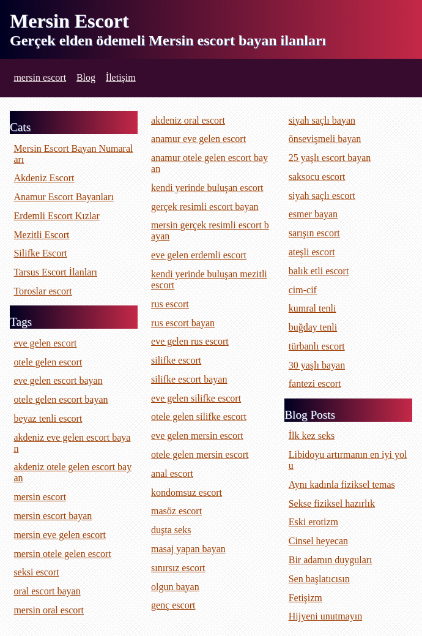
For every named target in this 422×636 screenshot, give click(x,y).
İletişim (121, 77)
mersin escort (39, 77)
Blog (85, 77)
